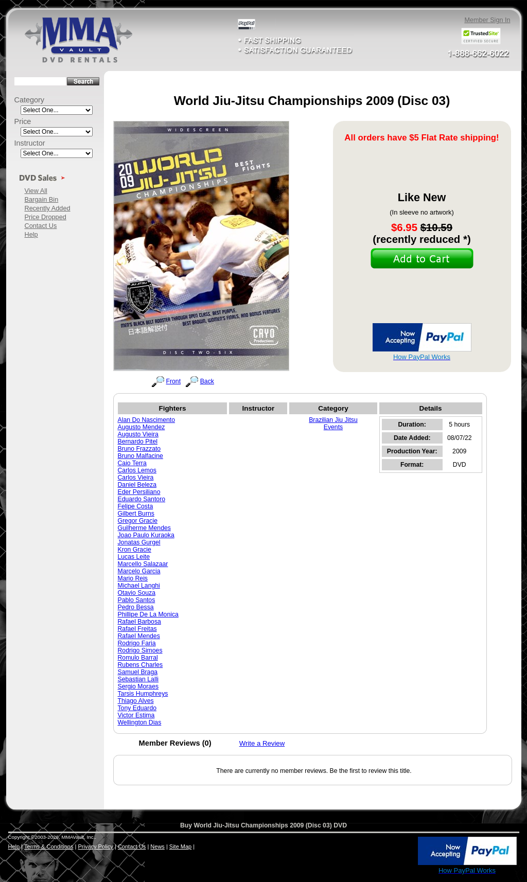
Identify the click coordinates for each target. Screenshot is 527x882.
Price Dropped (45, 217)
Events (333, 427)
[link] (394, 852)
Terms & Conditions (48, 846)
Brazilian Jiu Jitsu (333, 420)
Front (173, 381)
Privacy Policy (95, 846)
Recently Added (48, 208)
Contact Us (41, 226)
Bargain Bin (42, 199)
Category (29, 100)
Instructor (29, 143)
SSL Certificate (394, 872)
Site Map (180, 846)
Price (22, 121)
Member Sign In (487, 20)
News (157, 846)
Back (207, 381)
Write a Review (262, 743)
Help (31, 234)
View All (36, 191)
